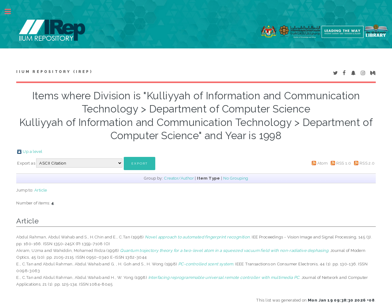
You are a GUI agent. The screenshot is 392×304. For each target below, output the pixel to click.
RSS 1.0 (343, 163)
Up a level (32, 151)
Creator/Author (179, 178)
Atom (322, 163)
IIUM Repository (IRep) (54, 72)
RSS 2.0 (367, 163)
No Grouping (235, 178)
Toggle (11, 11)
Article (40, 190)
